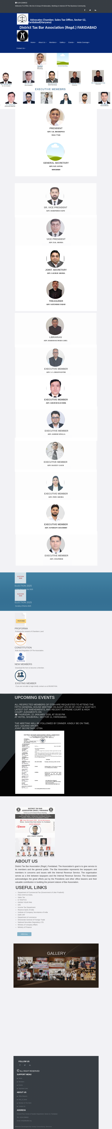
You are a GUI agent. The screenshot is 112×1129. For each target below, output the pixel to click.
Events (71, 42)
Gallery (63, 42)
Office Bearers (23, 1096)
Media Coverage (83, 42)
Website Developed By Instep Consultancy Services (33, 1126)
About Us (43, 42)
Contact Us (21, 48)
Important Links (23, 1088)
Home (33, 42)
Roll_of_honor (23, 1099)
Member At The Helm (25, 1103)
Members (53, 42)
